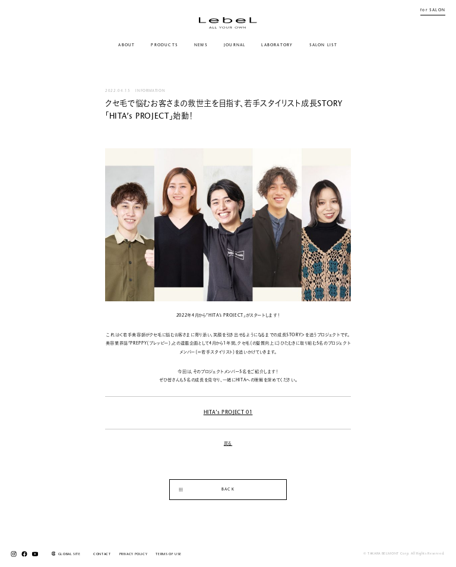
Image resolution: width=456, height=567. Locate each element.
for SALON (432, 10)
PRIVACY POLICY (133, 554)
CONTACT (101, 554)
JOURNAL (235, 45)
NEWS (201, 45)
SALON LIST (323, 45)
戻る (228, 444)
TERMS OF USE (169, 554)
